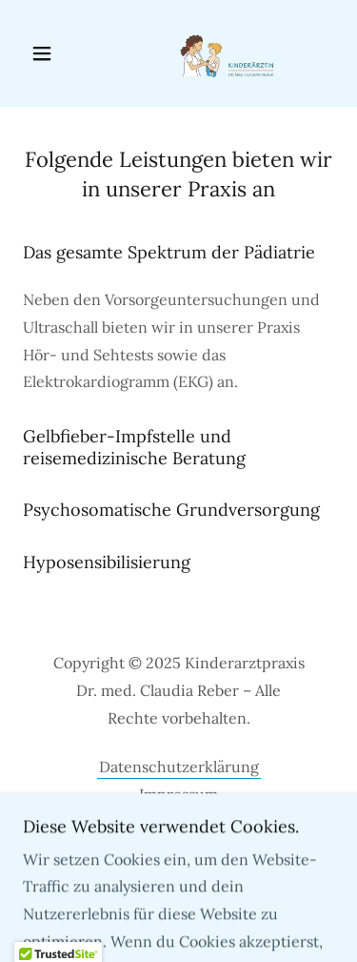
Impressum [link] (178, 794)
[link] (178, 53)
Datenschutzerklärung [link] (179, 766)
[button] (46, 53)
